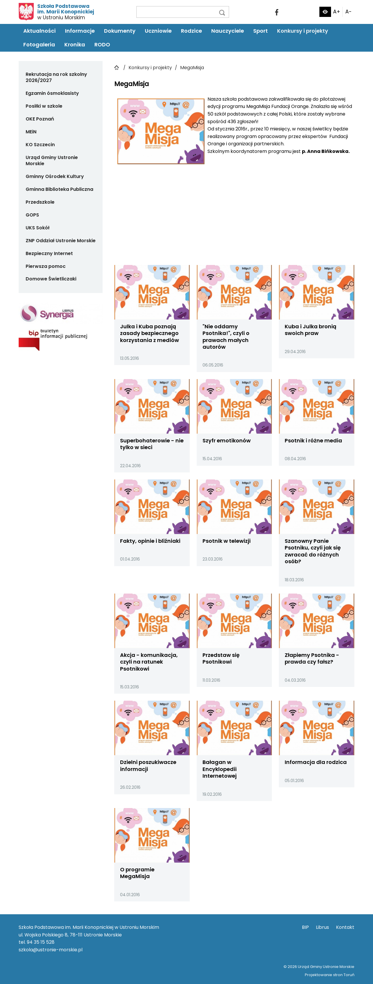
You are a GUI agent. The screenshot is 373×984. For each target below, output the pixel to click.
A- (348, 11)
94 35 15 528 (40, 942)
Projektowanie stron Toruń (329, 975)
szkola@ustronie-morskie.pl (50, 949)
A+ (336, 11)
